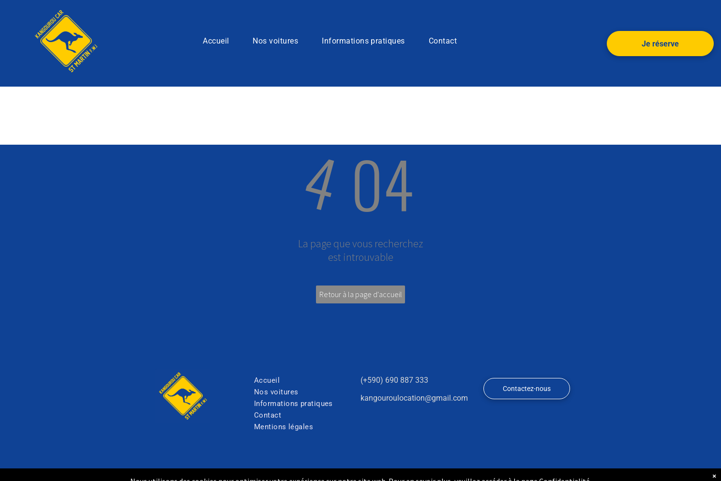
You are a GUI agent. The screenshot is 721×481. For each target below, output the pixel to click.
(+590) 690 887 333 (394, 380)
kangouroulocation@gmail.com (414, 398)
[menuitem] (219, 41)
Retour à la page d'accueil (360, 294)
